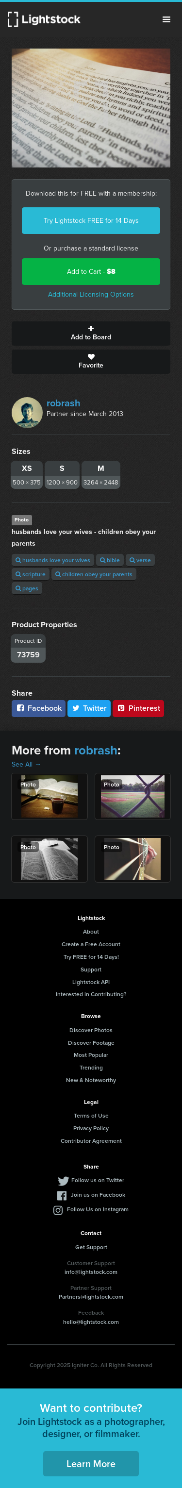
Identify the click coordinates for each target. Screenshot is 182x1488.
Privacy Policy (91, 1128)
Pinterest (138, 708)
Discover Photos (91, 1030)
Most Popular (91, 1055)
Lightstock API (91, 982)
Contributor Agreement (91, 1141)
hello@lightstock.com (91, 1322)
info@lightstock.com (91, 1272)
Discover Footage (91, 1042)
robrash (64, 403)
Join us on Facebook (98, 1194)
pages (27, 588)
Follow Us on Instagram (98, 1209)
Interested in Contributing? (91, 994)
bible (110, 560)
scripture (31, 574)
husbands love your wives (53, 560)
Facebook (39, 708)
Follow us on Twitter (97, 1180)
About (91, 931)
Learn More (91, 1463)
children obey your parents (93, 574)
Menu (166, 19)
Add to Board (91, 333)
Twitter (89, 708)
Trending (91, 1067)
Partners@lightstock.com (91, 1296)
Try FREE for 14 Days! (91, 957)
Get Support (91, 1247)
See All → (26, 764)
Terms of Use (91, 1115)
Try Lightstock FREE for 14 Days (91, 221)
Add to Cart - (91, 272)
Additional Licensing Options (91, 294)
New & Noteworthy (91, 1080)
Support (91, 969)
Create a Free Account (91, 944)
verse (140, 560)
